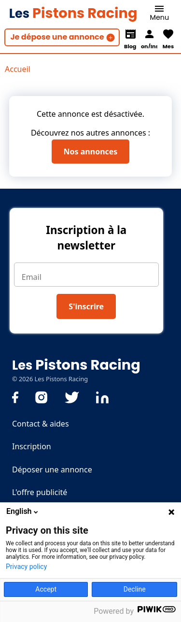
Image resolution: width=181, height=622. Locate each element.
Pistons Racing (73, 13)
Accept (45, 589)
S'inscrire (86, 306)
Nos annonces (91, 151)
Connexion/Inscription (149, 45)
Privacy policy (26, 566)
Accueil (17, 69)
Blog (130, 45)
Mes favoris (168, 45)
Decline (135, 589)
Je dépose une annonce (57, 36)
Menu (159, 17)
